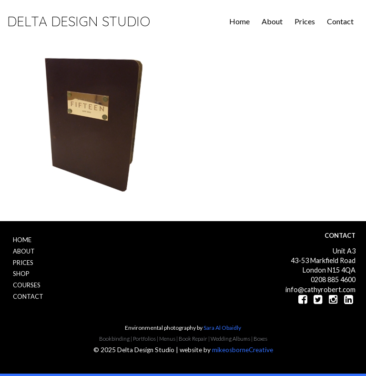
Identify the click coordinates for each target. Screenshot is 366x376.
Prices (305, 21)
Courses (27, 285)
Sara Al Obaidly (222, 327)
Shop (21, 273)
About (272, 21)
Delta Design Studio (78, 21)
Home (239, 21)
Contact (340, 21)
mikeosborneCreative (242, 350)
